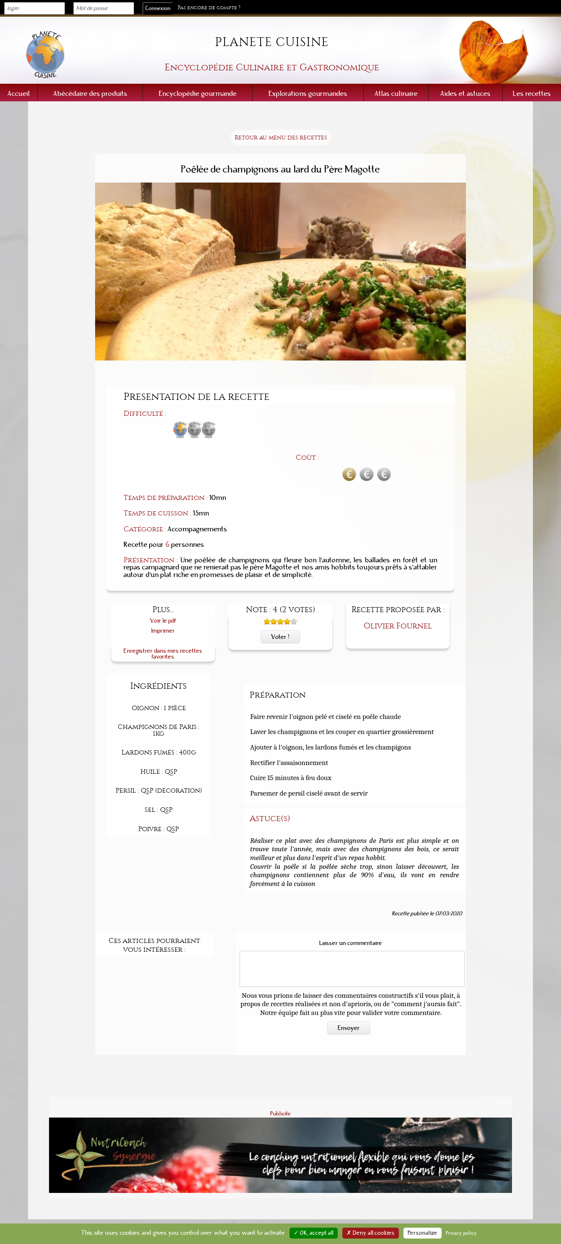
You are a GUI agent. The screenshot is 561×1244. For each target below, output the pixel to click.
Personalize (422, 1233)
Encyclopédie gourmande (198, 93)
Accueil (19, 93)
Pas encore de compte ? (209, 7)
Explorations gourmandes (308, 93)
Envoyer (349, 983)
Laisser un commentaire (350, 899)
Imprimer (163, 586)
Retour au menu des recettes (281, 137)
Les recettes (532, 93)
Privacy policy (461, 1233)
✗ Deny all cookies (370, 1233)
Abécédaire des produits (90, 93)
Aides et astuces (465, 93)
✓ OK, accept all (313, 1233)
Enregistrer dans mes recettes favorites (163, 609)
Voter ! (280, 592)
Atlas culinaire (396, 93)
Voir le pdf (163, 576)
